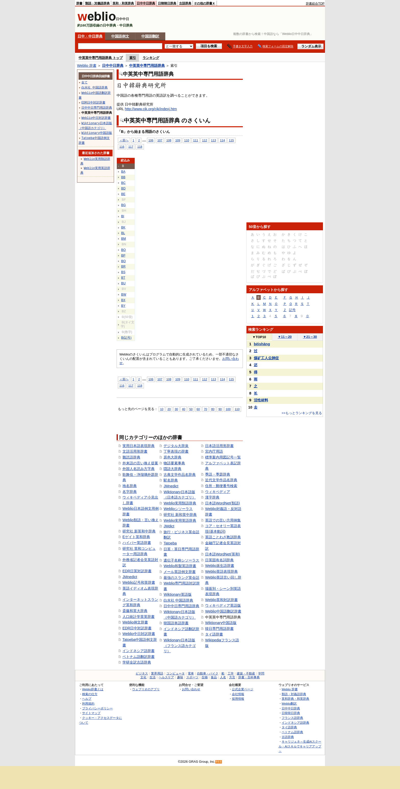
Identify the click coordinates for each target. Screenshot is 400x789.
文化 (143, 677)
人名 (223, 677)
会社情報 (238, 694)
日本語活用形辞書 (219, 446)
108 (168, 140)
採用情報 (238, 698)
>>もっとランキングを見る (302, 413)
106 (150, 140)
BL (123, 233)
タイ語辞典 (289, 727)
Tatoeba (170, 543)
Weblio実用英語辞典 (180, 520)
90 (220, 409)
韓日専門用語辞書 (219, 629)
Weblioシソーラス (178, 509)
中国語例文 (120, 36)
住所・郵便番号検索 (221, 486)
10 (162, 409)
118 (139, 146)
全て (84, 82)
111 (195, 140)
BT (123, 277)
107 (159, 140)
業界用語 (157, 673)
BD (123, 188)
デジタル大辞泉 (176, 446)
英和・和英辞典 (123, 3)
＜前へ (124, 140)
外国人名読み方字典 (138, 469)
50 (191, 409)
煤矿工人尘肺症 (266, 358)
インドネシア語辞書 (138, 651)
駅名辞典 (171, 480)
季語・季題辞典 (217, 474)
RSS (219, 761)
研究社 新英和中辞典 (139, 531)
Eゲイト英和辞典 (136, 537)
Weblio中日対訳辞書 (138, 634)
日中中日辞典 (146, 3)
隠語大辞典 (172, 469)
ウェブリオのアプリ (146, 689)
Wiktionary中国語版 (220, 623)
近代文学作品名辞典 (221, 480)
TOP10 (259, 337)
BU (123, 283)
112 (204, 140)
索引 (132, 58)
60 (198, 409)
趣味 (180, 677)
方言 (232, 677)
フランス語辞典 (292, 717)
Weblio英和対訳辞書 (221, 600)
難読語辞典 (131, 457)
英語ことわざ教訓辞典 (223, 537)
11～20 (285, 337)
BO (123, 250)
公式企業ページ (242, 689)
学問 (261, 673)
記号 (292, 310)
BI (122, 216)
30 (176, 409)
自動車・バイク (207, 673)
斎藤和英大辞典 (134, 611)
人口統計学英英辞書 (138, 617)
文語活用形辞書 (134, 451)
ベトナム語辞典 (292, 732)
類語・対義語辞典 (97, 3)
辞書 (79, 3)
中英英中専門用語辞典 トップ (101, 58)
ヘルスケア (166, 677)
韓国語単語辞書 (176, 623)
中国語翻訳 (150, 36)
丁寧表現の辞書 (176, 451)
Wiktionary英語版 (177, 594)
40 (183, 409)
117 (130, 146)
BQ (123, 261)
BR (123, 266)
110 (186, 140)
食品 (214, 677)
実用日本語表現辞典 (138, 446)
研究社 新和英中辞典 (180, 515)
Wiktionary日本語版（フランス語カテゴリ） (180, 645)
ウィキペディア (217, 492)
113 (213, 140)
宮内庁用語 (214, 451)
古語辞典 (185, 3)
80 (213, 409)
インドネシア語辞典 (295, 722)
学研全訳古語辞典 (136, 662)
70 (205, 409)
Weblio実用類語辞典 (180, 503)
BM (123, 238)
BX (123, 300)
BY (123, 306)
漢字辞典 (212, 497)
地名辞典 (129, 486)
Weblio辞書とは (92, 689)
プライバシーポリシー (97, 708)
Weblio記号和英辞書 (138, 582)
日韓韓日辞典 (167, 3)
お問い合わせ (191, 689)
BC (123, 183)
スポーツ (192, 677)
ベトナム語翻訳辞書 (138, 657)
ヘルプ (86, 698)
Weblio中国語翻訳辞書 (223, 611)
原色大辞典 (172, 457)
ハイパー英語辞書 (136, 543)
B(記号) (126, 337)
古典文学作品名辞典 (180, 475)
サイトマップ (91, 713)
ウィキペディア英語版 (223, 605)
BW (123, 294)
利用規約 (88, 703)
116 (121, 146)
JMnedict (129, 577)
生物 (205, 677)
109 (177, 140)
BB (123, 177)
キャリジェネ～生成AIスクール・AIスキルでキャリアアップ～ (300, 746)
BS (123, 272)
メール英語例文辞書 (180, 572)
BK (123, 227)
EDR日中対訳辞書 (137, 628)
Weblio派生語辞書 (219, 566)
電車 (191, 673)
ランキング (151, 58)
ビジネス (142, 673)
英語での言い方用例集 (223, 520)
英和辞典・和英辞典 (295, 698)
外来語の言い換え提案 (140, 463)
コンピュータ (175, 673)
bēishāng (262, 344)
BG (123, 205)
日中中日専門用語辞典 (181, 606)
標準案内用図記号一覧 (223, 457)
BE (123, 194)
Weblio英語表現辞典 (221, 571)
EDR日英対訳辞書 (137, 571)
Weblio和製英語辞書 (180, 566)
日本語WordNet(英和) (222, 554)
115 (231, 140)
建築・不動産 (246, 673)
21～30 (310, 337)
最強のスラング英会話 (181, 578)
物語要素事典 (174, 463)
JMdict (169, 526)
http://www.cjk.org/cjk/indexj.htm (151, 109)
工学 (231, 673)
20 (169, 409)
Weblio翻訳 (289, 703)
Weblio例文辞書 (135, 622)
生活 (152, 677)
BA (123, 171)
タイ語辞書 (214, 634)
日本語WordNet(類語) (222, 503)
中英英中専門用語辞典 (147, 65)
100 (228, 409)
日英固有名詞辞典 (219, 560)
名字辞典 (129, 492)
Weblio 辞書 (86, 65)
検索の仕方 (89, 694)
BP (123, 255)
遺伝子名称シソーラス (181, 560)
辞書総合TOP (315, 3)
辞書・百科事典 (249, 677)
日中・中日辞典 (90, 36)
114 (222, 140)
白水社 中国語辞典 (178, 600)
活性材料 (261, 400)
